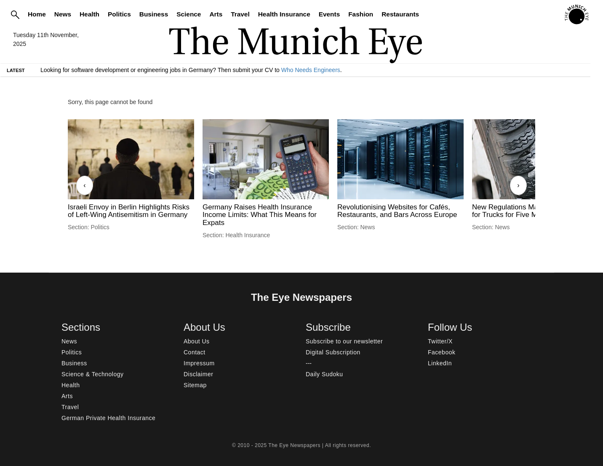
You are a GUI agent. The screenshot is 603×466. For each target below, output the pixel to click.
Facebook (441, 352)
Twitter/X (440, 341)
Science (188, 14)
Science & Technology (92, 374)
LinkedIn (440, 363)
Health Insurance (284, 14)
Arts (215, 14)
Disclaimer (198, 374)
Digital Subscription (333, 352)
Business (153, 14)
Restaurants (400, 14)
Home (37, 14)
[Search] (15, 14)
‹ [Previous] (84, 185)
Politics (119, 14)
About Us (197, 341)
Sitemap (195, 385)
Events (329, 14)
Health (89, 14)
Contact (194, 352)
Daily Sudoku (324, 374)
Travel (240, 14)
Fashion (360, 14)
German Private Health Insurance (108, 418)
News (62, 14)
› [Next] (518, 185)
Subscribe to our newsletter (344, 341)
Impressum (199, 363)
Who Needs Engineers (310, 70)
